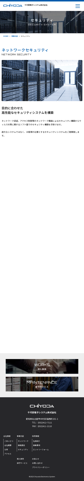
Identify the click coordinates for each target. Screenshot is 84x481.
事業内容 (14, 36)
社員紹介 (36, 441)
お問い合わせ (37, 463)
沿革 (6, 449)
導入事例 (20, 459)
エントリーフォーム (41, 449)
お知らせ (35, 459)
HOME (5, 36)
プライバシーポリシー (41, 467)
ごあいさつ (8, 441)
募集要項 (36, 445)
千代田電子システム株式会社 (36, 5)
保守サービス (22, 463)
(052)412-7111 (45, 422)
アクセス (7, 453)
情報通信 (21, 445)
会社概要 (7, 445)
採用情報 (35, 436)
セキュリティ (23, 449)
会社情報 (6, 436)
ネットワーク (23, 441)
